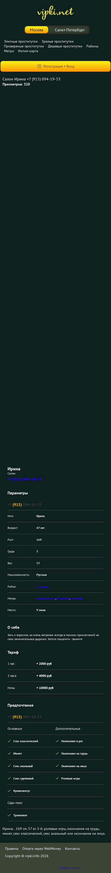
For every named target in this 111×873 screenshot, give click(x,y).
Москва (36, 29)
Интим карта (28, 51)
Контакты (72, 848)
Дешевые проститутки (65, 46)
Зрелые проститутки (58, 41)
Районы (92, 46)
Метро (9, 51)
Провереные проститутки (24, 46)
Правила (11, 848)
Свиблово (77, 598)
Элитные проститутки (21, 41)
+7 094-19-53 (25, 504)
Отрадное (42, 586)
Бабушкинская (46, 598)
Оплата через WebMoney (41, 848)
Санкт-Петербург (70, 29)
